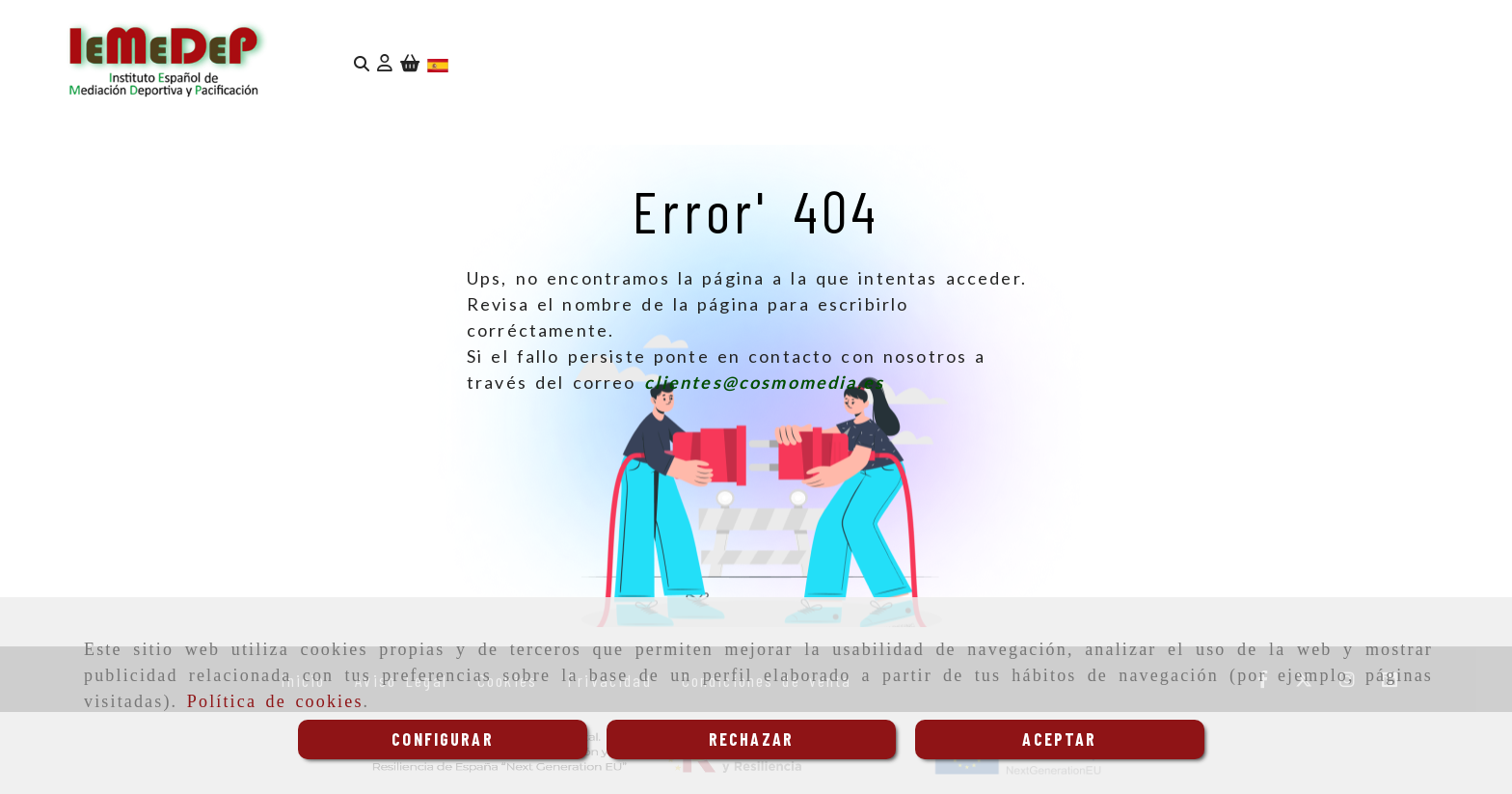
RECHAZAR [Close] (751, 739)
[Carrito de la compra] (409, 63)
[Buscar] (361, 63)
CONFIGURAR (443, 739)
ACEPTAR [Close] (1059, 739)
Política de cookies (275, 701)
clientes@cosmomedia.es (764, 382)
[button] (384, 63)
